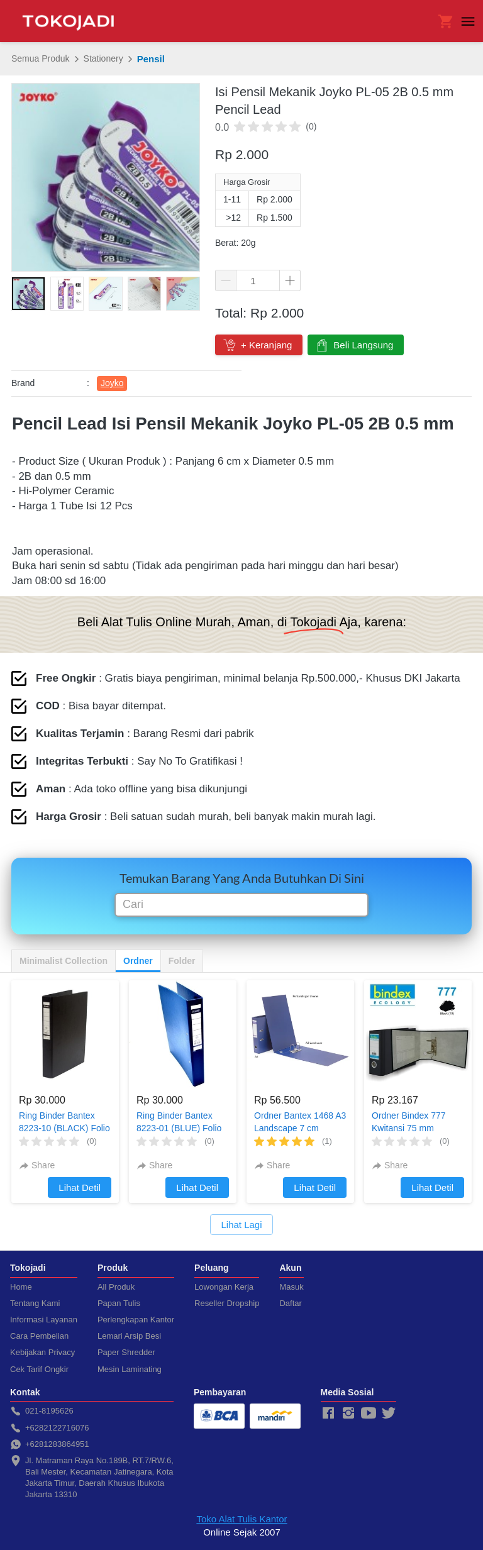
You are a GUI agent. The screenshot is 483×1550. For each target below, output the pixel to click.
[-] (328, 1413)
